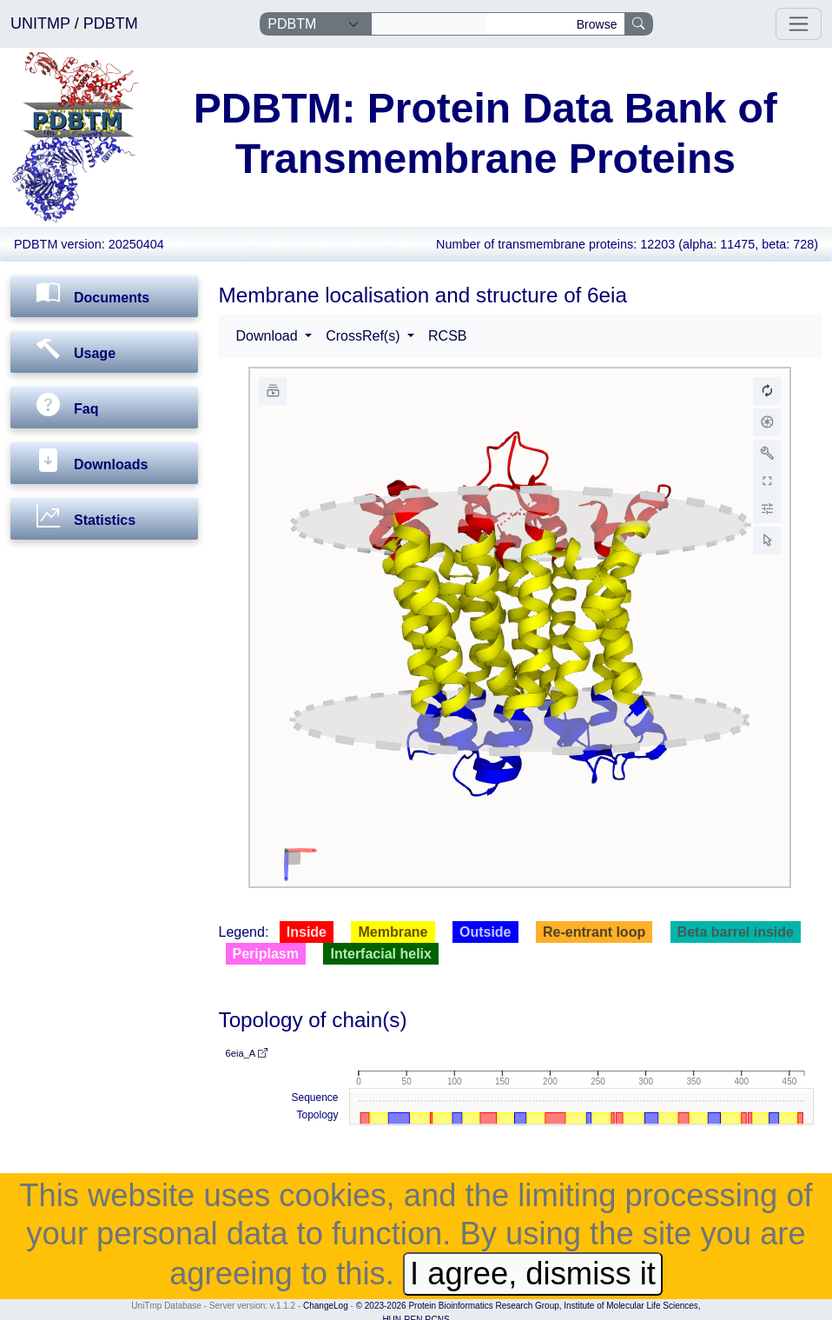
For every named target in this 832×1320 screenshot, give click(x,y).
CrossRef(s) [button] (365, 335)
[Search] (428, 24)
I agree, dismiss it (533, 1273)
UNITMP (42, 23)
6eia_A (246, 1053)
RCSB (447, 335)
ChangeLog (325, 1305)
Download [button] (269, 335)
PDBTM (110, 23)
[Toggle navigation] (799, 24)
